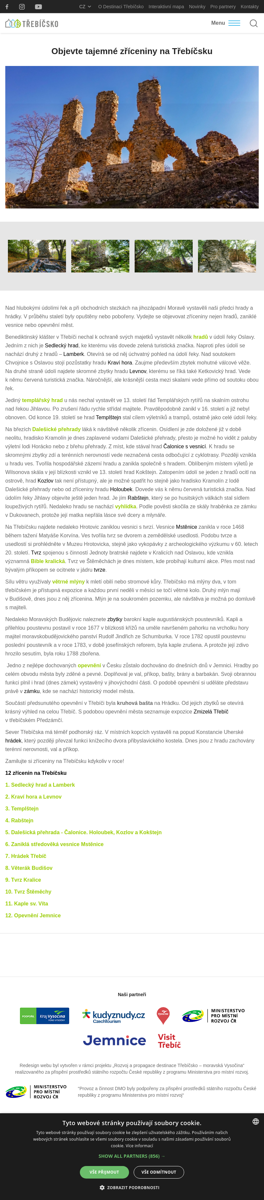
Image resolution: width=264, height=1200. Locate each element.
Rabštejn (138, 498)
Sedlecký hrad (61, 345)
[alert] (132, 1156)
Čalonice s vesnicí (184, 446)
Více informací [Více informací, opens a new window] (139, 1146)
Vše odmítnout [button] (159, 1172)
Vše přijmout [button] (104, 1172)
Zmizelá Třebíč (211, 711)
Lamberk (73, 354)
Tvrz (36, 552)
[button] (132, 1156)
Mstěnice (186, 527)
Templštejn (108, 417)
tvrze (98, 570)
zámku (32, 691)
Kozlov (45, 481)
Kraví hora (119, 362)
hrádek (13, 740)
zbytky (115, 619)
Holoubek (121, 489)
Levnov (137, 371)
